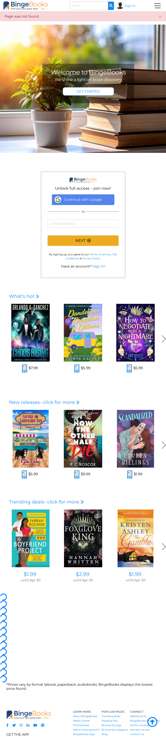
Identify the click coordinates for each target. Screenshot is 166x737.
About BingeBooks (85, 716)
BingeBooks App (84, 734)
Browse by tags (111, 725)
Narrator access (140, 729)
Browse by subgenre (115, 729)
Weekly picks (138, 716)
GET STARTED (88, 91)
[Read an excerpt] (24, 369)
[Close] (160, 17)
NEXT (83, 240)
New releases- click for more (44, 402)
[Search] (111, 6)
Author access (139, 725)
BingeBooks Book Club (145, 720)
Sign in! (99, 266)
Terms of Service (100, 254)
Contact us (137, 734)
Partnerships (81, 725)
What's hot (24, 296)
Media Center (81, 720)
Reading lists (110, 720)
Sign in (130, 6)
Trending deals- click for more (46, 502)
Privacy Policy (91, 258)
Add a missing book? (86, 729)
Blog (105, 734)
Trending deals (111, 716)
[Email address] (83, 224)
